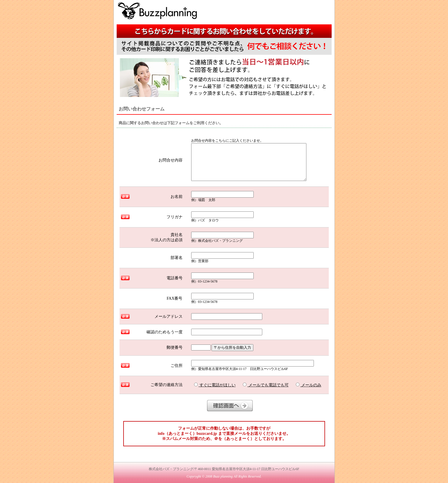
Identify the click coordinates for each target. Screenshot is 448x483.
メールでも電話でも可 (266, 385)
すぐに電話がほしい (215, 385)
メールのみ (309, 385)
